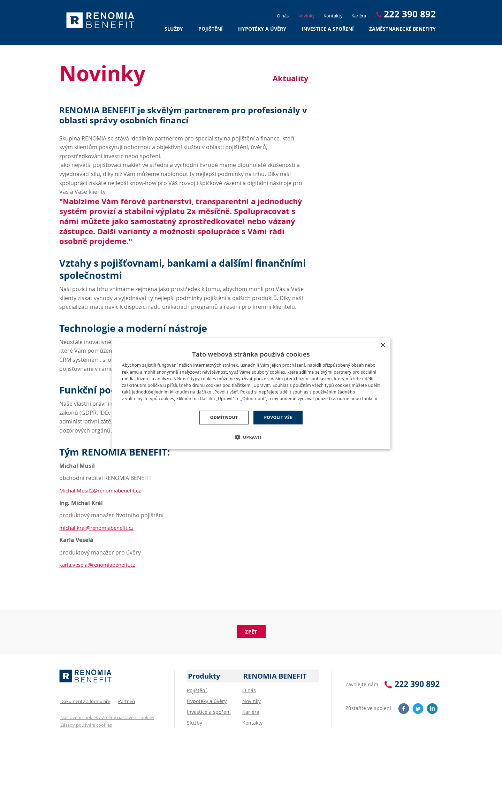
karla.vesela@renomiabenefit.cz (100, 564)
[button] (251, 436)
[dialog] (251, 393)
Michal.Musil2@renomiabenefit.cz (103, 490)
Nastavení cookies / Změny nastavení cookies (106, 714)
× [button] (382, 346)
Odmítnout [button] (224, 417)
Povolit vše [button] (278, 417)
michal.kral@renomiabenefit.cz (99, 528)
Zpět (251, 631)
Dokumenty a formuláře (84, 699)
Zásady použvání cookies (85, 722)
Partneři (125, 699)
